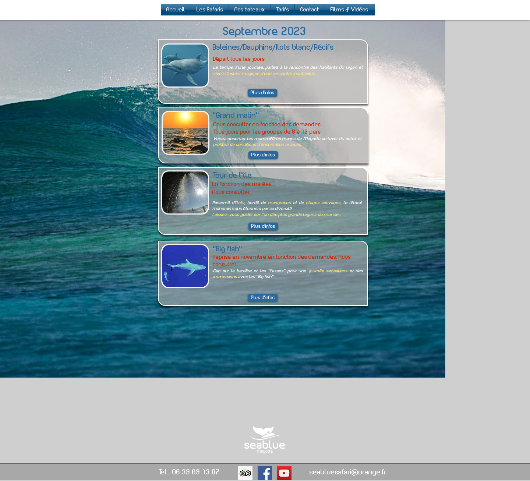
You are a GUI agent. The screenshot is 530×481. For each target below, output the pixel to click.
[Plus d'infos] (263, 226)
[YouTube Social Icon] (284, 473)
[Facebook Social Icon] (265, 473)
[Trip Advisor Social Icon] (245, 473)
